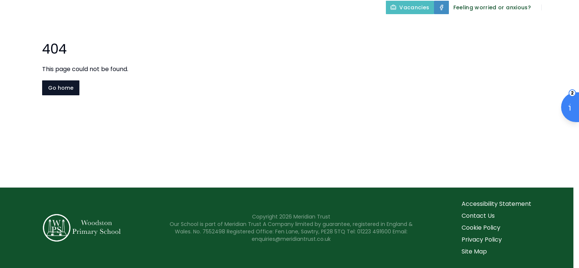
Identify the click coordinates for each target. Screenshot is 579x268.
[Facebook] (441, 7)
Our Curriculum (353, 24)
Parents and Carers (492, 24)
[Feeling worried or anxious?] (492, 7)
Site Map (474, 251)
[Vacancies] (410, 7)
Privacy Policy (482, 239)
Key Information (282, 24)
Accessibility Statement (496, 204)
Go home (60, 88)
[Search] (551, 7)
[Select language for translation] (567, 7)
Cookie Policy (481, 227)
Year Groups (419, 24)
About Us (219, 24)
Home (177, 24)
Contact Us (557, 24)
